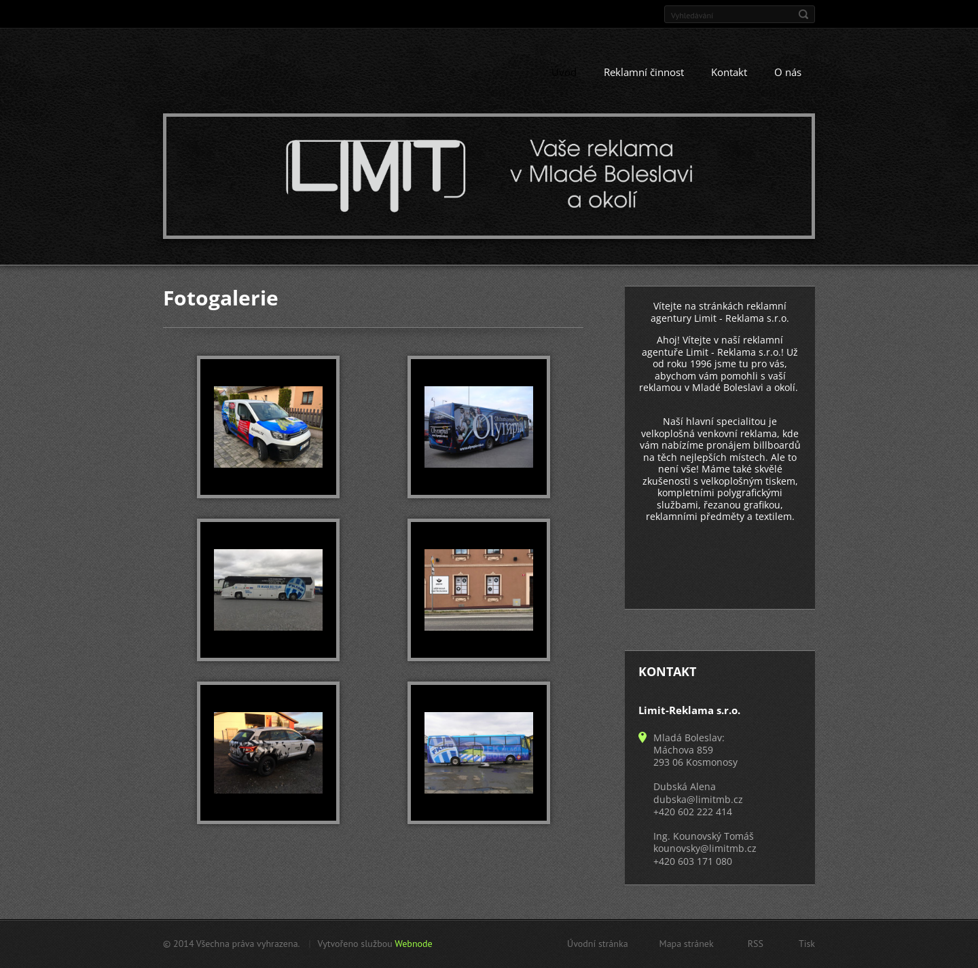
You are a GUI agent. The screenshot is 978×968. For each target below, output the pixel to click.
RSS (755, 943)
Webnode (413, 943)
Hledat (803, 14)
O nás (787, 72)
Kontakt (729, 72)
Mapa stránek (686, 943)
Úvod (564, 72)
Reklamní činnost (644, 72)
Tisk (807, 943)
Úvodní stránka (597, 943)
